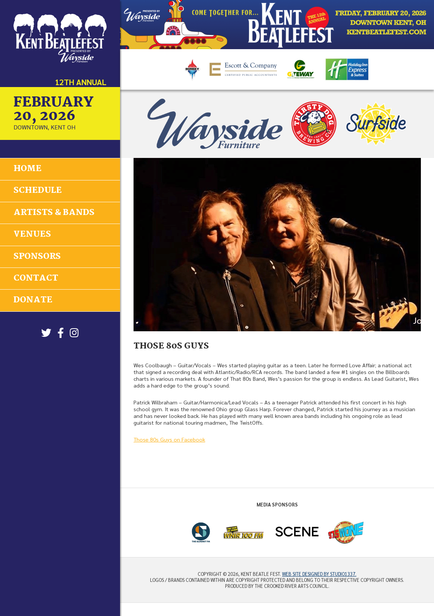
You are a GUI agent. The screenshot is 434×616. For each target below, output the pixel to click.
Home (28, 169)
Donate (33, 299)
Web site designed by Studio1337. (319, 574)
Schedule (38, 190)
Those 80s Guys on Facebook (169, 439)
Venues (32, 233)
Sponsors (37, 255)
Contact (36, 277)
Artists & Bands (54, 212)
